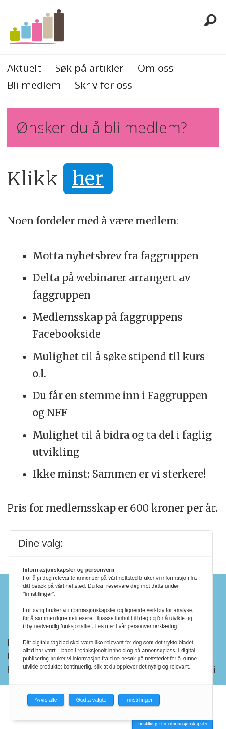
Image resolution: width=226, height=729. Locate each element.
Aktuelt (24, 68)
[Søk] (210, 20)
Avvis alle (46, 700)
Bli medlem (34, 85)
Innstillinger (139, 700)
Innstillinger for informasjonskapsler (172, 723)
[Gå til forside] (37, 26)
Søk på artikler (89, 68)
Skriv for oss (103, 85)
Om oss (156, 68)
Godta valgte (91, 700)
